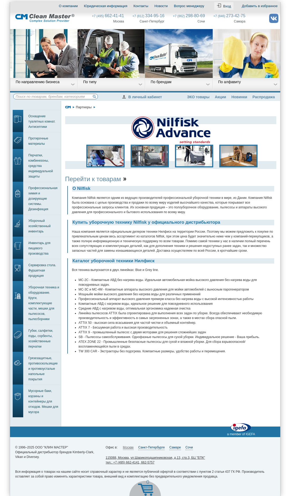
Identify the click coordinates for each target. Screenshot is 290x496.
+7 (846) (229, 16)
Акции (220, 97)
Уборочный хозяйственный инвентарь (39, 226)
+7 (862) (189, 16)
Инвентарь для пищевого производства (39, 248)
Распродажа (264, 97)
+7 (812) (148, 16)
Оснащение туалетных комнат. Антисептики (41, 121)
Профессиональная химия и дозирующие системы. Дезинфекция (43, 198)
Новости (161, 6)
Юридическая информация (105, 6)
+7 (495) (108, 16)
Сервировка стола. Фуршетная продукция (42, 270)
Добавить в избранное (259, 6)
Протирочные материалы (38, 141)
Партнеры (84, 107)
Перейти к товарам (96, 179)
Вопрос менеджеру (189, 6)
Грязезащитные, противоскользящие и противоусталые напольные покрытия (43, 368)
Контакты (140, 6)
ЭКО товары (198, 97)
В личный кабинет (143, 97)
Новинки (239, 97)
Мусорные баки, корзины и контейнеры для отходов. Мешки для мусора (43, 401)
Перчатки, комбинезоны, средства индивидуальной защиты (40, 165)
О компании (68, 6)
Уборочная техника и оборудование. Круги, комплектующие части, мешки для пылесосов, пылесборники (43, 303)
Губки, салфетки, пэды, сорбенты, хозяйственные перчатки (40, 338)
